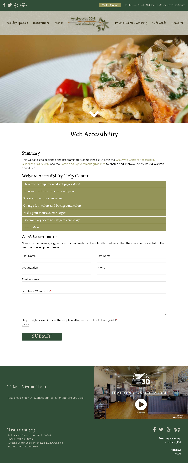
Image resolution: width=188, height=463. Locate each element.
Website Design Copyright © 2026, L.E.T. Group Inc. (35, 442)
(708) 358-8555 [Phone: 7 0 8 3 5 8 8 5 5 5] (176, 5)
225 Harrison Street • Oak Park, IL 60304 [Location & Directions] (29, 435)
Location (177, 23)
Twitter (9, 5)
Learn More (31, 227)
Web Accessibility (28, 446)
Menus (58, 23)
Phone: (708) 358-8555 (20, 439)
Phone (101, 267)
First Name (29, 255)
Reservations (41, 23)
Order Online (110, 5)
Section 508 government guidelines (83, 163)
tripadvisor (23, 5)
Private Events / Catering (131, 23)
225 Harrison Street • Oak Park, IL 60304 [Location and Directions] (145, 5)
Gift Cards (159, 23)
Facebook (4, 5)
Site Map (12, 446)
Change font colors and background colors (52, 206)
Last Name (104, 255)
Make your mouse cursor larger (44, 213)
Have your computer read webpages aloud (51, 184)
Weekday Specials (16, 23)
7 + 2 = (25, 324)
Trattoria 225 (89, 24)
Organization (30, 267)
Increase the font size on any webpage (49, 191)
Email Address (31, 279)
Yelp (16, 5)
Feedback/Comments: (36, 291)
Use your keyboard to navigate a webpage (51, 220)
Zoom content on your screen (43, 198)
